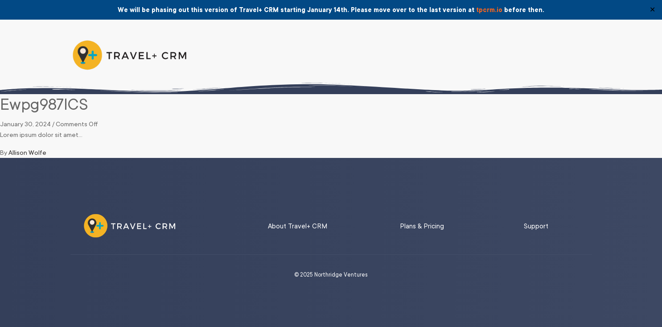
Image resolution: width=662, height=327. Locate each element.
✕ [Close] (652, 9)
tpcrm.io (489, 9)
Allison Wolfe (27, 152)
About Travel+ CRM (297, 226)
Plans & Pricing (422, 226)
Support (536, 226)
